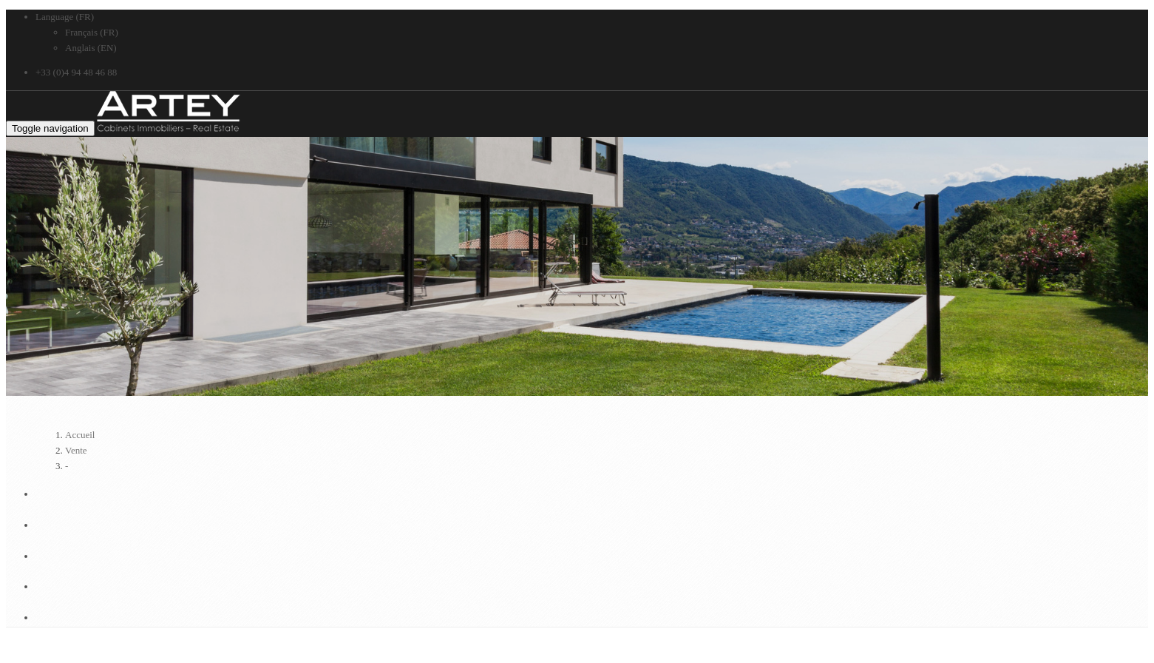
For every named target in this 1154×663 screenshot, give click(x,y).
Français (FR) (91, 32)
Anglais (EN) (91, 47)
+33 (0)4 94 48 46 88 (76, 72)
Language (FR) (64, 16)
